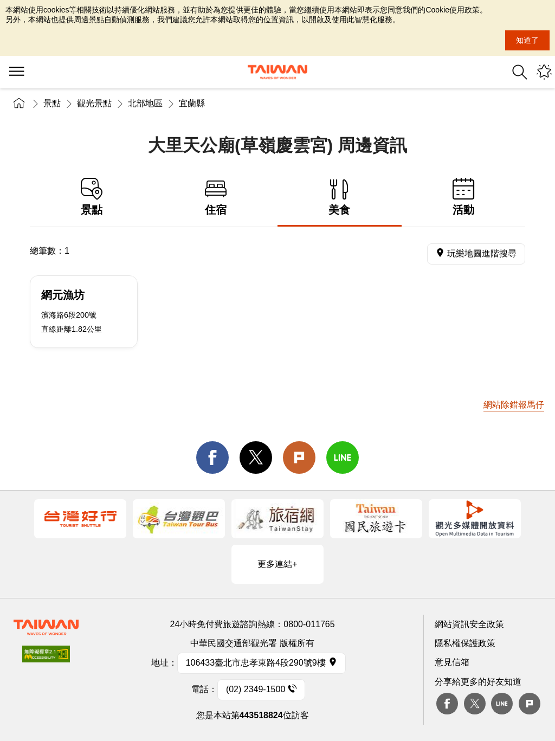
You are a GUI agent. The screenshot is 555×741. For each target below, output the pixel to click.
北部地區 (145, 103)
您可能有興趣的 (544, 72)
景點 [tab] (92, 197)
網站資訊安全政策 (469, 624)
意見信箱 (452, 662)
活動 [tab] (463, 197)
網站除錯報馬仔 (513, 404)
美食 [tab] (339, 197)
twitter (256, 457)
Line (502, 703)
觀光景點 (94, 103)
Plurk (299, 457)
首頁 (19, 103)
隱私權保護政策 (465, 643)
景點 (52, 103)
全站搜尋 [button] (520, 72)
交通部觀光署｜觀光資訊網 (277, 72)
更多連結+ (277, 564)
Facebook (447, 703)
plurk (529, 703)
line (342, 457)
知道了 (527, 40)
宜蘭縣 (192, 103)
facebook (212, 457)
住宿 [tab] (216, 197)
